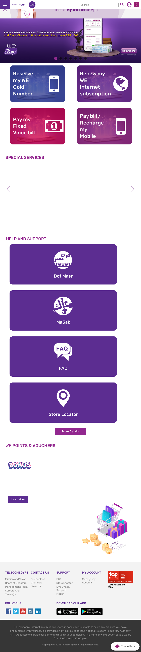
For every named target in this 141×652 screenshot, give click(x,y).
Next (132, 189)
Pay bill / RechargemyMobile (92, 126)
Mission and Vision (15, 579)
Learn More (18, 499)
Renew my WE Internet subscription (93, 84)
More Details (70, 431)
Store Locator (64, 583)
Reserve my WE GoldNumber (23, 84)
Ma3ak (60, 593)
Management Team (16, 586)
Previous (8, 189)
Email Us (36, 586)
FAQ (58, 579)
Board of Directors (15, 583)
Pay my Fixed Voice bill (24, 126)
